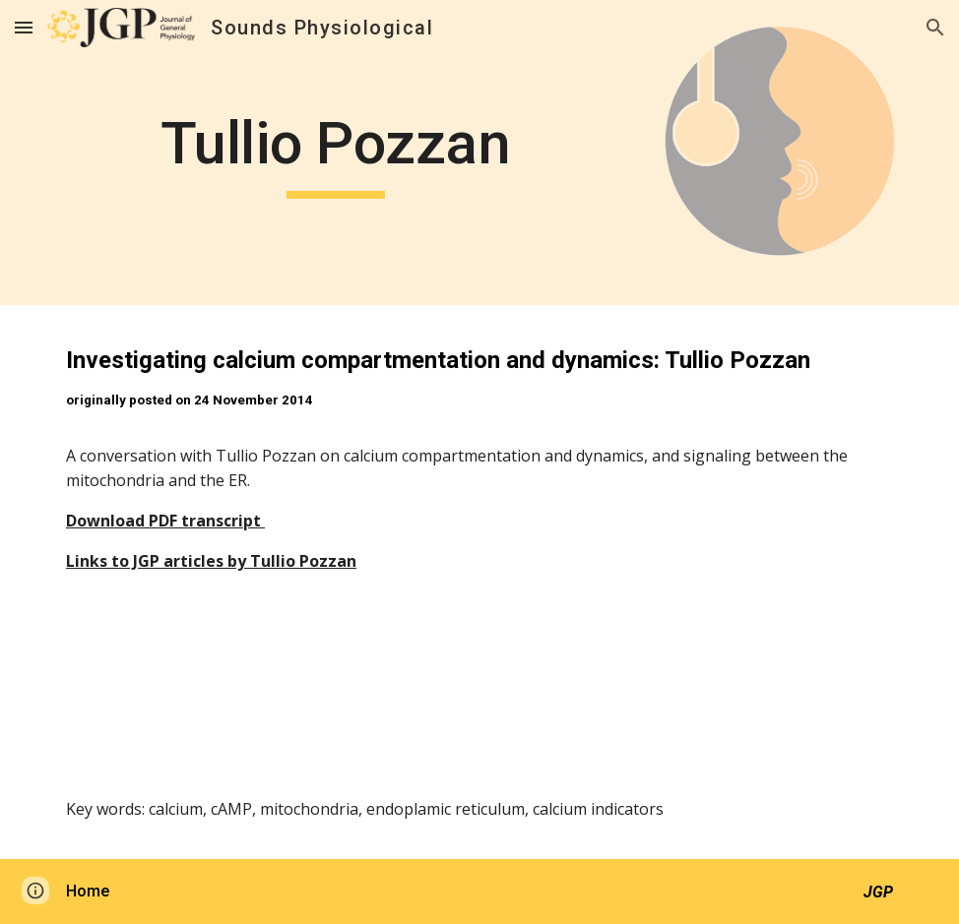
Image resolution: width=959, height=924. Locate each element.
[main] (335, 152)
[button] (23, 27)
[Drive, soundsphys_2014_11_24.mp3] (479, 709)
